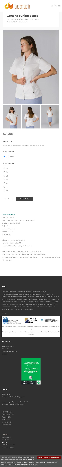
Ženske (28, 19)
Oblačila (19, 19)
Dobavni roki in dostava (9, 351)
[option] (12, 116)
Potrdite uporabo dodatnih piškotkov (49, 457)
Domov (10, 19)
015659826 (5, 445)
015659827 (5, 447)
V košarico (24, 199)
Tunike (37, 19)
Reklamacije (5, 349)
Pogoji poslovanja (8, 346)
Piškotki (4, 354)
